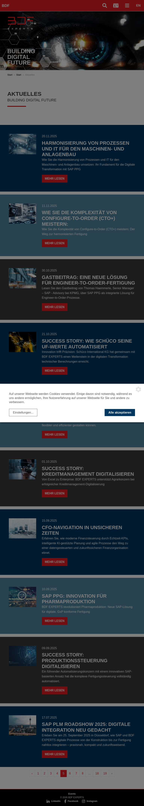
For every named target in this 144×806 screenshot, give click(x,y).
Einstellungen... (23, 412)
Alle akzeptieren (119, 412)
